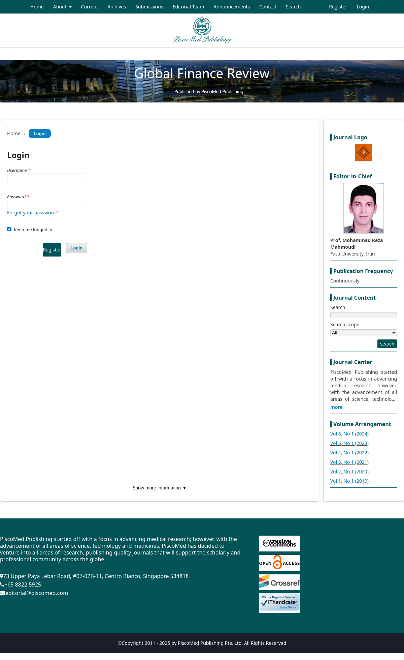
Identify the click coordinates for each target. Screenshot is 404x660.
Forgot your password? (32, 212)
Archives (116, 6)
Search (293, 6)
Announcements (231, 6)
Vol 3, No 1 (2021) (349, 462)
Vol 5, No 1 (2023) (349, 443)
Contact (267, 6)
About (60, 6)
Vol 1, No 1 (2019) (349, 481)
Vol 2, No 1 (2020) (349, 471)
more (336, 407)
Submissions (149, 6)
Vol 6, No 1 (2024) (349, 433)
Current (89, 6)
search (387, 344)
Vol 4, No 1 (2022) (349, 452)
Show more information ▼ (159, 487)
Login (363, 6)
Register (338, 6)
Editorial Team (188, 6)
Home (37, 6)
